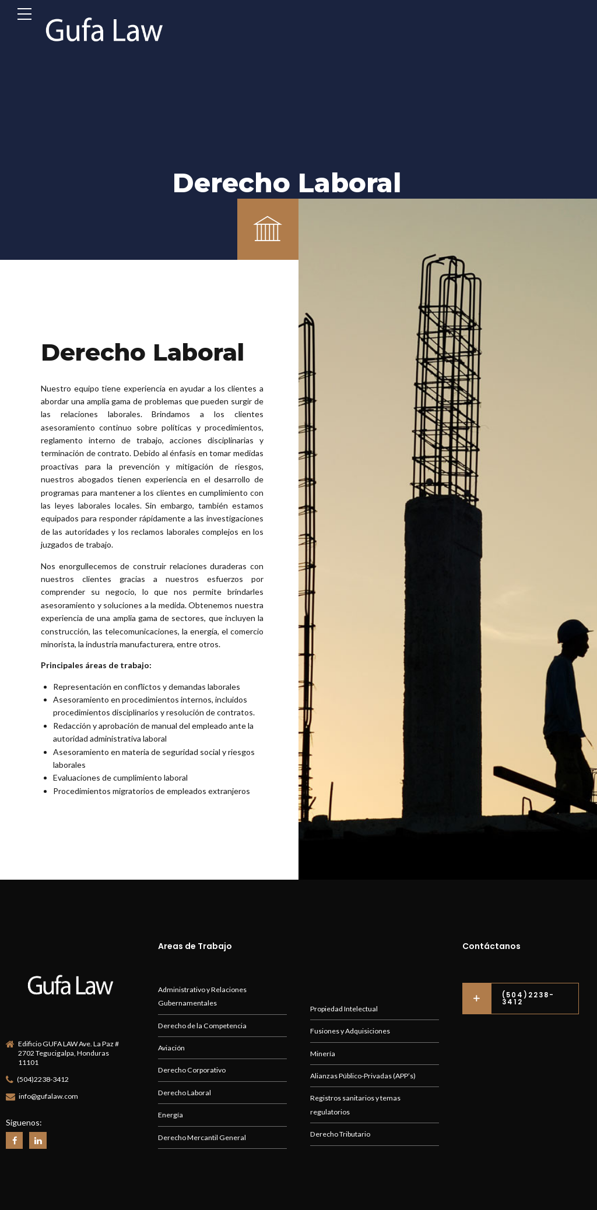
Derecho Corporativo (192, 1070)
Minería (322, 1053)
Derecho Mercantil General (202, 1137)
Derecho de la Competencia (202, 1025)
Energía (170, 1114)
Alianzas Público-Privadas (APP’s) (363, 1075)
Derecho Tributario (340, 1134)
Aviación (171, 1047)
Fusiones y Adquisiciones (350, 1030)
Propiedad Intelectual (344, 1008)
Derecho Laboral (184, 1092)
